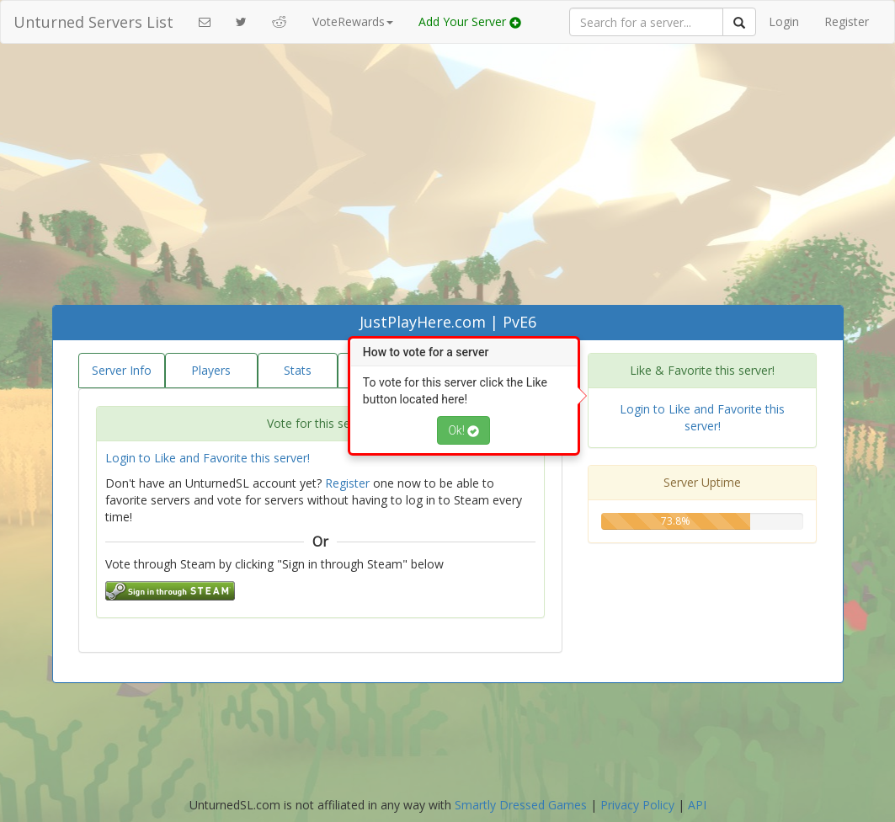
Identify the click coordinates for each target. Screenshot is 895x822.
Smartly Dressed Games (521, 805)
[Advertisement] (448, 178)
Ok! (463, 430)
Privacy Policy (637, 805)
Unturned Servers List (93, 22)
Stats (298, 370)
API (697, 805)
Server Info (122, 370)
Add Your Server (469, 21)
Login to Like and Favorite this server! (207, 458)
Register (846, 21)
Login (784, 21)
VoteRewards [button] (352, 21)
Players (211, 370)
